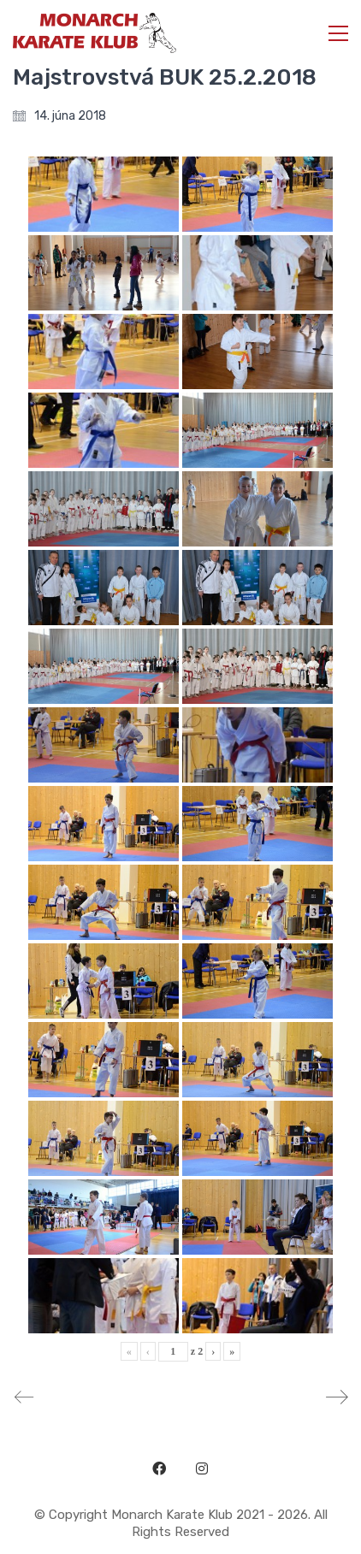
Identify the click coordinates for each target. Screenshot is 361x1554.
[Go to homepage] (94, 33)
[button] (338, 33)
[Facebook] (159, 1468)
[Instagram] (202, 1468)
